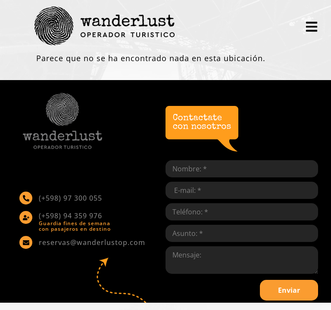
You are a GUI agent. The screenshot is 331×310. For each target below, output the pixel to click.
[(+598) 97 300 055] (25, 198)
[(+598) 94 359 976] (25, 217)
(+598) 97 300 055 (70, 198)
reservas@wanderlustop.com (92, 242)
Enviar (289, 290)
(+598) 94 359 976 (70, 215)
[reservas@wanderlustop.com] (25, 242)
